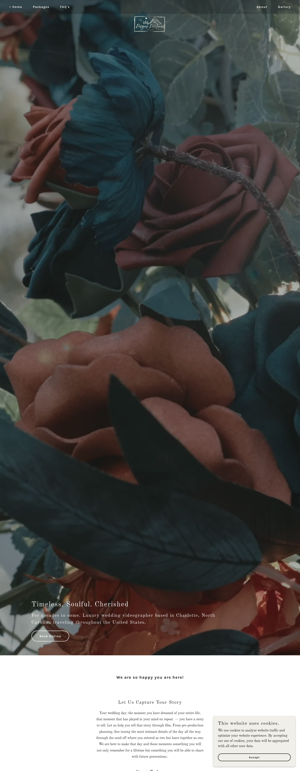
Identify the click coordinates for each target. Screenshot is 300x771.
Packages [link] (41, 7)
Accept (256, 757)
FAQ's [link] (65, 7)
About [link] (262, 7)
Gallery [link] (284, 7)
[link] (150, 6)
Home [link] (17, 7)
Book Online (50, 636)
